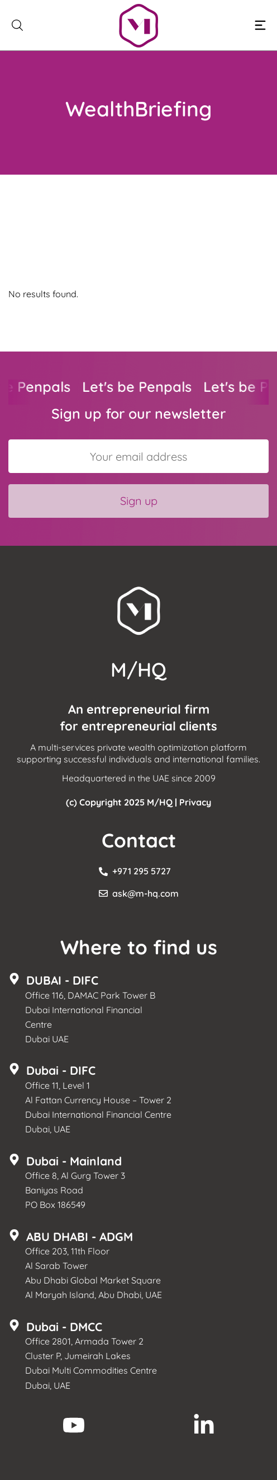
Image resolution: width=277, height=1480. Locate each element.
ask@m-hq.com (145, 893)
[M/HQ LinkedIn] (203, 1425)
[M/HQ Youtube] (73, 1425)
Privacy (195, 802)
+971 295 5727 (141, 871)
